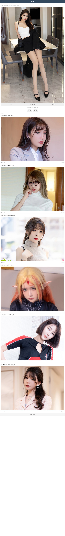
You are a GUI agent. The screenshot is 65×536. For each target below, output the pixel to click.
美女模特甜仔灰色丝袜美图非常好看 (7, 165)
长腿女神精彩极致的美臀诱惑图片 (7, 265)
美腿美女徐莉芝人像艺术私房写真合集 (8, 364)
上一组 (11, 104)
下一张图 (53, 104)
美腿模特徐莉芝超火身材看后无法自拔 (8, 215)
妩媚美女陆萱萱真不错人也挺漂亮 (7, 115)
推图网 (32, 1)
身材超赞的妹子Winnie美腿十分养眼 (7, 314)
